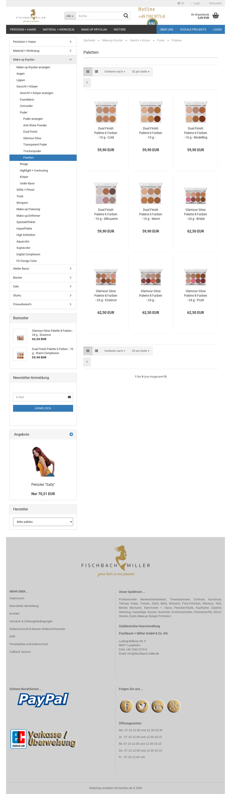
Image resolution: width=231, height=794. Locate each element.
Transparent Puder (35, 144)
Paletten (28, 157)
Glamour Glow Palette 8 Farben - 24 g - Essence (105, 295)
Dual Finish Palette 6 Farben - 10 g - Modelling (195, 133)
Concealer (26, 106)
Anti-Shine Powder (35, 125)
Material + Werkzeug (58, 29)
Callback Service (20, 651)
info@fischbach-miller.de (143, 653)
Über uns (166, 29)
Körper (24, 177)
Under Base (27, 183)
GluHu (17, 295)
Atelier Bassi (21, 268)
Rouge (24, 164)
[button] (181, 3)
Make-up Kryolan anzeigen (33, 67)
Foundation (27, 99)
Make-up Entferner (28, 215)
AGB (12, 636)
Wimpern (22, 202)
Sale (16, 286)
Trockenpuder (32, 151)
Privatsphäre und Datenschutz (28, 644)
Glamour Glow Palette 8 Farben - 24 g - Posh (195, 295)
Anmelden (43, 408)
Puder (23, 112)
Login (217, 29)
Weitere (120, 29)
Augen (20, 73)
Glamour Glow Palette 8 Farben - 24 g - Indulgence (150, 295)
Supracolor (23, 247)
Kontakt (14, 613)
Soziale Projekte (193, 29)
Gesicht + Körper (27, 86)
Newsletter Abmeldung (24, 606)
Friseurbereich (22, 304)
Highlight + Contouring (34, 170)
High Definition (25, 235)
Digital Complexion (28, 254)
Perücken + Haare (23, 29)
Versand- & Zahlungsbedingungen (31, 621)
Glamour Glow (32, 138)
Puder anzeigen (33, 118)
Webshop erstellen (101, 788)
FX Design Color (26, 261)
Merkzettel (214, 3)
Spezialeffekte (25, 222)
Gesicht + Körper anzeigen (36, 93)
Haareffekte (24, 228)
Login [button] (195, 3)
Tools (19, 196)
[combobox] (115, 71)
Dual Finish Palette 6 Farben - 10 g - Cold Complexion (105, 133)
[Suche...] (70, 16)
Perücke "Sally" (43, 484)
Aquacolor (22, 241)
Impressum (16, 598)
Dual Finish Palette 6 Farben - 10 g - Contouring (150, 133)
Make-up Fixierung (28, 209)
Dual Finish (30, 131)
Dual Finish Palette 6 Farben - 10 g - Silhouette (106, 214)
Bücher (17, 277)
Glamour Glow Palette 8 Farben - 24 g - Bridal (195, 214)
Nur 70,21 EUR (43, 494)
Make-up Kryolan (94, 29)
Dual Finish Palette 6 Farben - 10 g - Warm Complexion (150, 214)
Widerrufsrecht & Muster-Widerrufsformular (37, 629)
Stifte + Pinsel (25, 189)
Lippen (20, 80)
